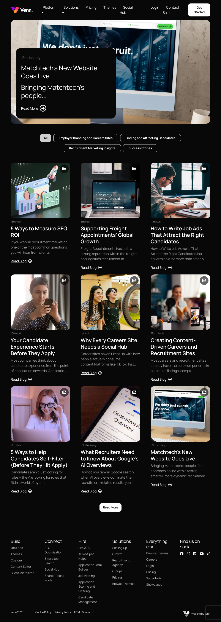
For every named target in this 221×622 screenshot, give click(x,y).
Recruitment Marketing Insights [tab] (92, 148)
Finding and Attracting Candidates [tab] (150, 138)
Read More (110, 507)
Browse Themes (123, 584)
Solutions (71, 7)
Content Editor (21, 567)
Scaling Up (119, 548)
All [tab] (45, 138)
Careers (151, 560)
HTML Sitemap (82, 612)
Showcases (154, 585)
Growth (117, 554)
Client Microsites (22, 573)
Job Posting (87, 576)
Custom (16, 560)
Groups (117, 571)
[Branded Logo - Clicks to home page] (22, 10)
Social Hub (126, 10)
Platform (50, 7)
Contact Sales (171, 10)
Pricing (91, 7)
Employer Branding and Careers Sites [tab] (85, 138)
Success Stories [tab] (140, 148)
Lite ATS (84, 548)
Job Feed (17, 548)
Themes (109, 7)
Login (154, 7)
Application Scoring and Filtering (87, 586)
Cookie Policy (43, 612)
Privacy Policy (63, 612)
